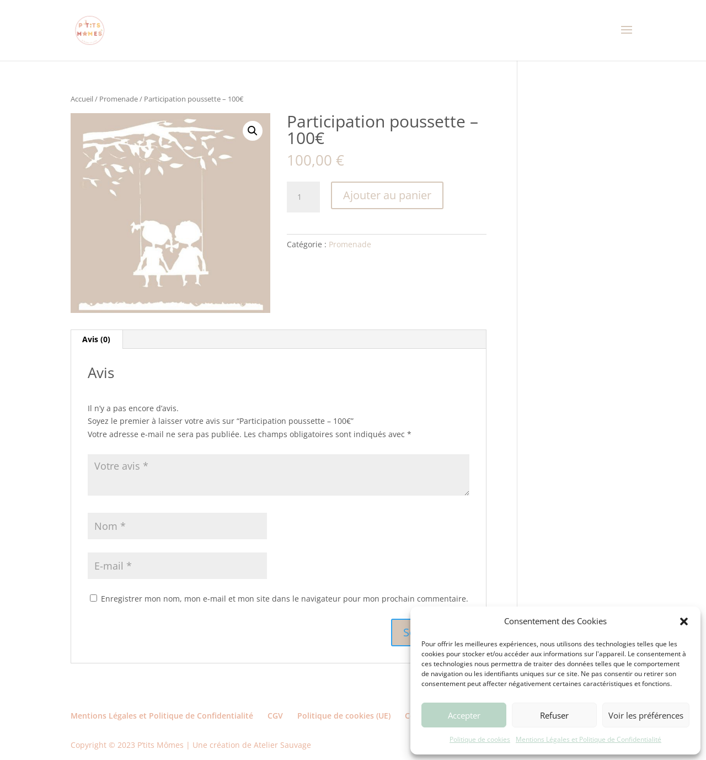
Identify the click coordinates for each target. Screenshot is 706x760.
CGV (275, 715)
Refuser (554, 715)
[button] (683, 621)
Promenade (118, 99)
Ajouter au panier (387, 195)
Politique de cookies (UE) (344, 715)
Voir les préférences (645, 715)
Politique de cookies (480, 739)
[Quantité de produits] (303, 197)
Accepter (464, 715)
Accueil (82, 99)
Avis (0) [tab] (96, 339)
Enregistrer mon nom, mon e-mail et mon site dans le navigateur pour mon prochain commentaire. (284, 598)
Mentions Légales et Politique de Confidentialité (588, 739)
